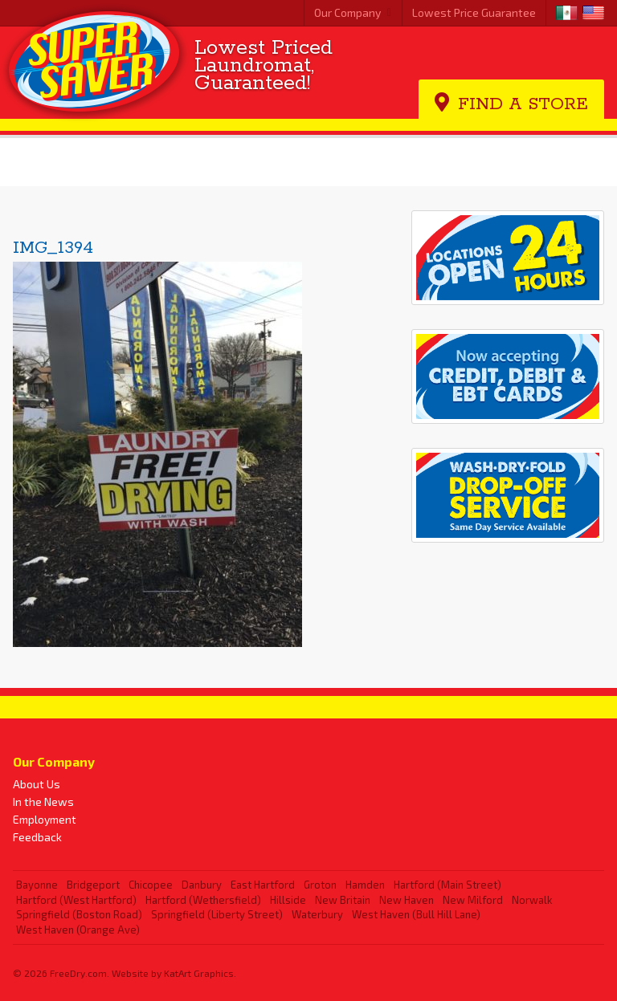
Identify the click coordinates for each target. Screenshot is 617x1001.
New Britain (342, 899)
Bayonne (37, 884)
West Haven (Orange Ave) (78, 929)
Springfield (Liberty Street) (217, 914)
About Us (36, 784)
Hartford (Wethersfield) (203, 899)
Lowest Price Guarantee (474, 12)
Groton (320, 884)
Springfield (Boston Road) (79, 914)
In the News (43, 801)
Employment (44, 819)
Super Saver (95, 62)
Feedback (37, 837)
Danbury (202, 884)
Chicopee (151, 884)
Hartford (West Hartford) (76, 899)
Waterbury (317, 914)
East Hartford (263, 884)
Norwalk (532, 899)
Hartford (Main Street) (447, 884)
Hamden (365, 884)
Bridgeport (93, 884)
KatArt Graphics (199, 973)
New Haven (406, 899)
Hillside (288, 899)
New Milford (473, 899)
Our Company (347, 12)
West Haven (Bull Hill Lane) (416, 914)
